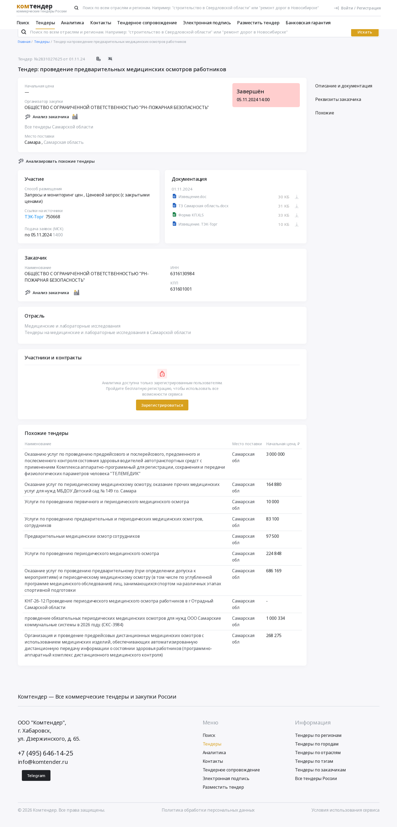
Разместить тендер (258, 23)
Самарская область (63, 149)
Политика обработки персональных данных (208, 817)
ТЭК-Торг (34, 224)
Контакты (100, 23)
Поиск (22, 23)
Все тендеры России (316, 785)
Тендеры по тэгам (314, 768)
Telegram (36, 782)
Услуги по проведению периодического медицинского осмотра (92, 561)
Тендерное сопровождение (147, 23)
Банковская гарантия (308, 23)
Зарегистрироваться (162, 412)
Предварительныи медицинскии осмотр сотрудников (82, 543)
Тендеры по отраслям (318, 760)
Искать (365, 39)
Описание (343, 93)
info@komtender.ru (43, 768)
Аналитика (72, 23)
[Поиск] (76, 8)
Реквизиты (338, 107)
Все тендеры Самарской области (59, 134)
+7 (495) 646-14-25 (45, 759)
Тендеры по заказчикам (320, 777)
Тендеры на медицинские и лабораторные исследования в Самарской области (108, 340)
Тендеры (45, 23)
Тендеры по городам (317, 751)
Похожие (324, 120)
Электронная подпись (207, 23)
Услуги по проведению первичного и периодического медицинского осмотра (107, 509)
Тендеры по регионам (318, 742)
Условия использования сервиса (345, 817)
